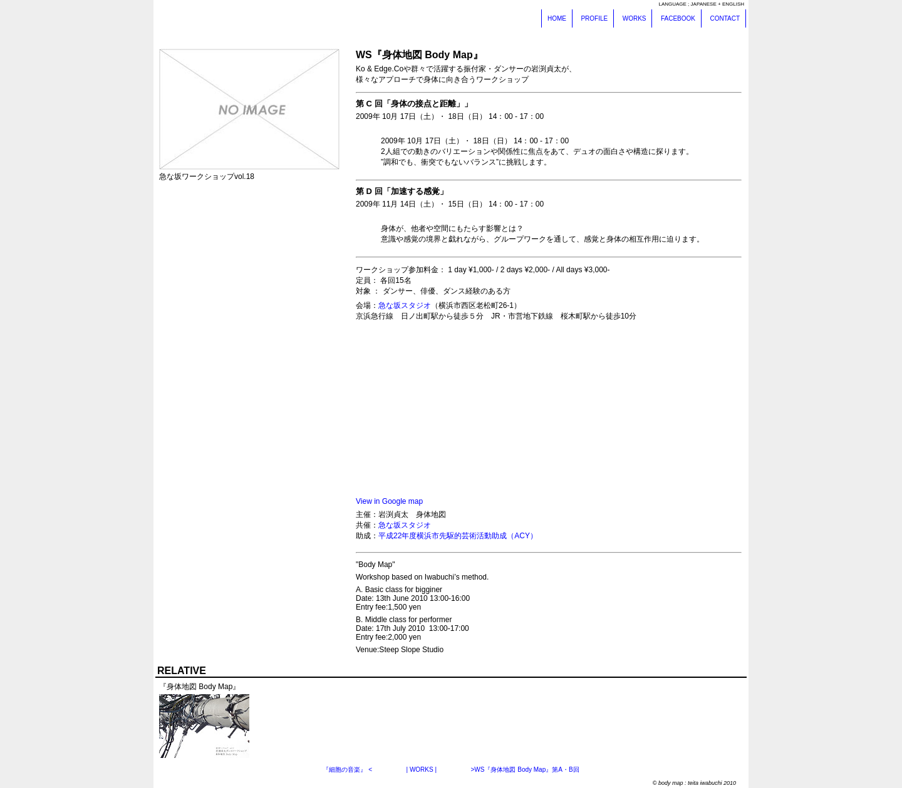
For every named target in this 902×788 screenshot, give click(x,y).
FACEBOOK (678, 18)
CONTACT (725, 18)
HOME (556, 18)
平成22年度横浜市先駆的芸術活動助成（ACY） (457, 535)
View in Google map (389, 501)
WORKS (634, 18)
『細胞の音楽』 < (347, 769)
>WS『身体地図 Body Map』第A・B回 (524, 769)
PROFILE (594, 18)
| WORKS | (422, 769)
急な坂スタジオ (404, 305)
